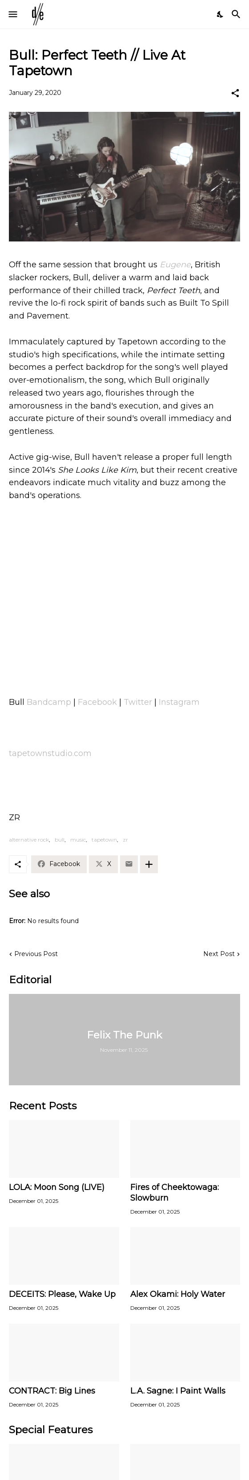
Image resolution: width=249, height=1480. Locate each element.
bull (59, 839)
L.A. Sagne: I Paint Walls (177, 1391)
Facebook (97, 702)
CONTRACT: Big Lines (52, 1391)
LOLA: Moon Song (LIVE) (56, 1187)
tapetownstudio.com (50, 753)
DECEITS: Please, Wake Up (62, 1294)
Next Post (219, 954)
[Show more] (149, 864)
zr (125, 839)
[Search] (237, 14)
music (78, 839)
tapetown (104, 839)
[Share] (235, 93)
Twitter (138, 702)
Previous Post (36, 954)
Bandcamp (49, 702)
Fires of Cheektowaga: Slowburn (174, 1192)
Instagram (179, 702)
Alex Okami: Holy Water (177, 1294)
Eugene (175, 265)
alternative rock (29, 839)
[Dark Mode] (221, 14)
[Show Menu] (12, 14)
